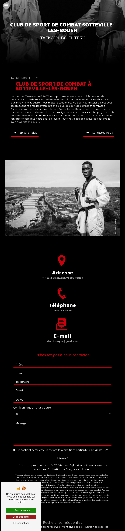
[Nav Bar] (6, 5)
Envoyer (62, 455)
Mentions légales (72, 526)
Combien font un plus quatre (32, 404)
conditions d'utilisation (47, 466)
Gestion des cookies (96, 526)
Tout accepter (21, 510)
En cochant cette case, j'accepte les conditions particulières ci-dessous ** (62, 447)
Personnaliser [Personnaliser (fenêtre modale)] (21, 523)
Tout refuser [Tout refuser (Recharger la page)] (21, 517)
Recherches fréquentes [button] (62, 522)
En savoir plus (24, 133)
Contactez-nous (99, 133)
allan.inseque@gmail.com (63, 338)
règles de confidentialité (84, 462)
